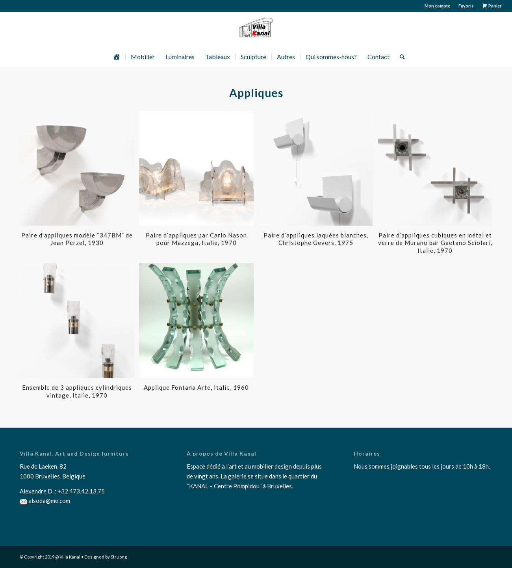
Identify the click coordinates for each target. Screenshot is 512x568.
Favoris (466, 5)
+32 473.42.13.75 (81, 491)
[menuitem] (437, 6)
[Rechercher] (400, 57)
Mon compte (437, 5)
